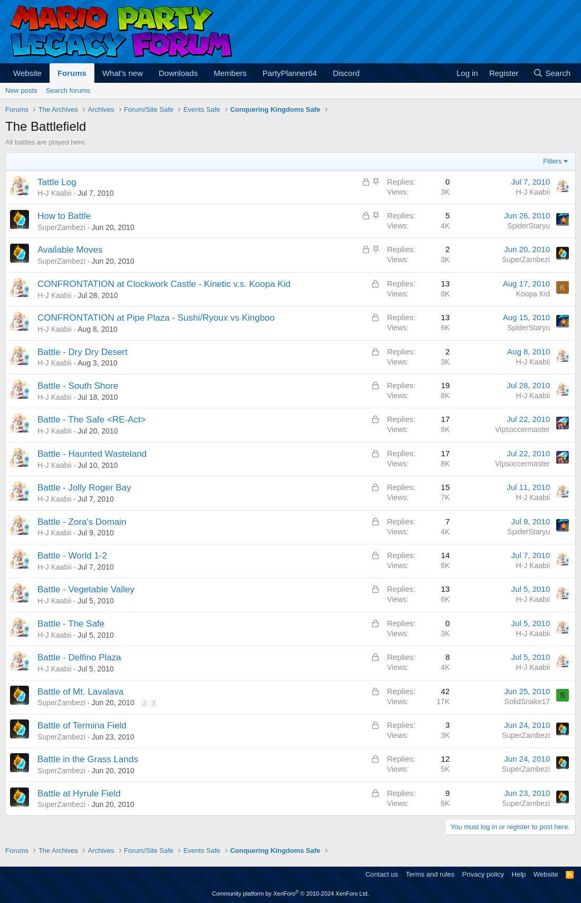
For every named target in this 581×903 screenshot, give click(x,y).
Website (27, 73)
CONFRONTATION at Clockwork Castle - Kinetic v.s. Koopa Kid (163, 284)
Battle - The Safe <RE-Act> (91, 420)
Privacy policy (483, 874)
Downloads (178, 73)
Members (230, 73)
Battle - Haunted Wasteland (92, 454)
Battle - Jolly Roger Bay (84, 488)
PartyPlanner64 (290, 73)
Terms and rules (430, 874)
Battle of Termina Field (82, 726)
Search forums (68, 90)
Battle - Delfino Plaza (79, 657)
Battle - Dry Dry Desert (82, 352)
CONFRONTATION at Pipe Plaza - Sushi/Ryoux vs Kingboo (156, 318)
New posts (21, 90)
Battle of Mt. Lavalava (80, 692)
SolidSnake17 (527, 701)
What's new (122, 73)
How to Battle (64, 216)
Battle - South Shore (77, 386)
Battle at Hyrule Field (79, 794)
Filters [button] (552, 161)
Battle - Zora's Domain (82, 522)
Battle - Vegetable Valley (85, 589)
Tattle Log (56, 182)
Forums (71, 73)
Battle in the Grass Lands (87, 759)
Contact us (381, 874)
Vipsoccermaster (522, 429)
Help (519, 874)
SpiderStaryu (528, 226)
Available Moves (69, 250)
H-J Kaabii (54, 193)
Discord (346, 73)
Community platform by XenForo (290, 893)
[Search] (552, 73)
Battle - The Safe (70, 624)
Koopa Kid (533, 294)
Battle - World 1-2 (72, 556)
